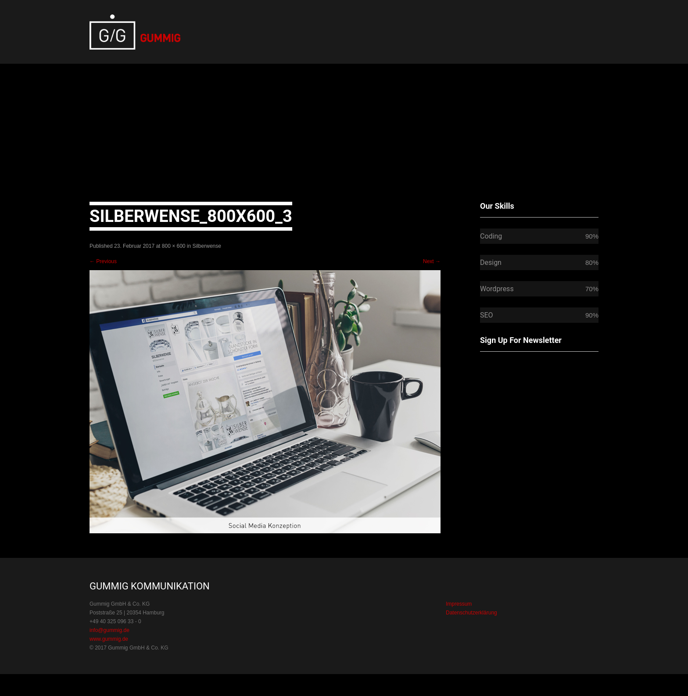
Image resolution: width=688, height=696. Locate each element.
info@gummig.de (109, 630)
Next (432, 261)
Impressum (459, 604)
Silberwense (207, 246)
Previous (103, 261)
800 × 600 (174, 246)
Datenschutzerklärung (471, 613)
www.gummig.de (109, 639)
